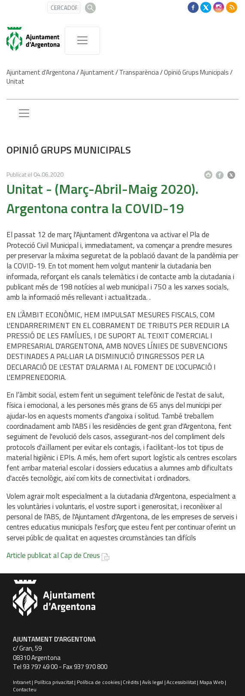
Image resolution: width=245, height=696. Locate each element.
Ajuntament (97, 72)
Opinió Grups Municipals (196, 72)
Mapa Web (212, 682)
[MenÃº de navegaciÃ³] (82, 41)
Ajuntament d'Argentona (40, 72)
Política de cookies (98, 682)
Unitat (15, 81)
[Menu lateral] (24, 113)
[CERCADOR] (63, 7)
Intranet (22, 682)
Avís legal (152, 682)
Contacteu (24, 689)
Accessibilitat (181, 682)
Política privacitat (53, 682)
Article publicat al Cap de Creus (53, 555)
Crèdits (131, 682)
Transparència (139, 72)
